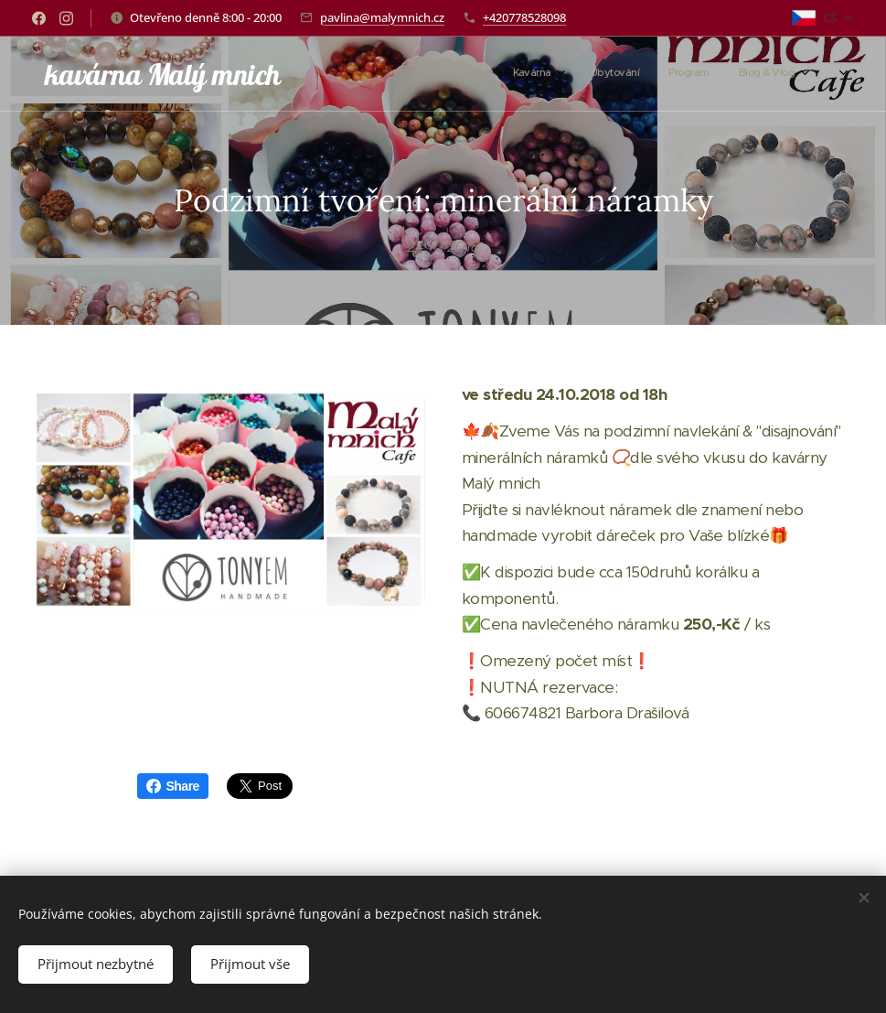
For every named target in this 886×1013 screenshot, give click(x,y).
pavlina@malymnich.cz (382, 17)
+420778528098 (524, 17)
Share (172, 786)
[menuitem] (626, 74)
